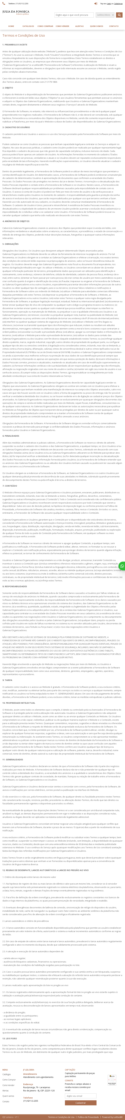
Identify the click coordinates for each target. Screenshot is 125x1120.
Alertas (79, 26)
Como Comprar (45, 26)
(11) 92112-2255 (30, 1100)
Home (11, 26)
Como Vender (62, 26)
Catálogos (28, 26)
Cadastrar (81, 1102)
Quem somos (96, 26)
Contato (113, 26)
